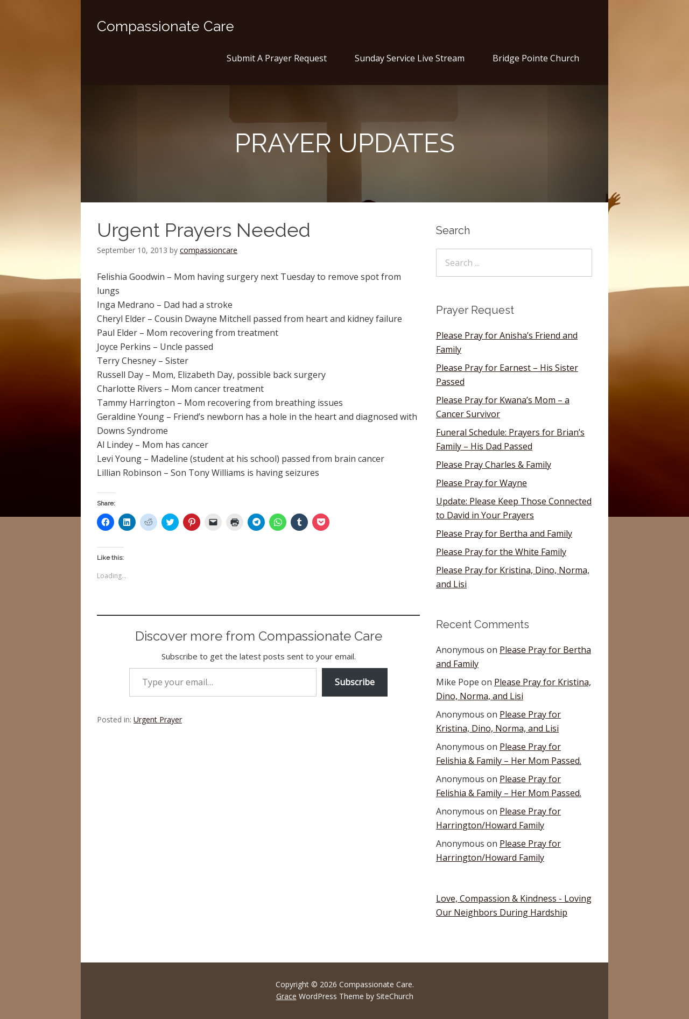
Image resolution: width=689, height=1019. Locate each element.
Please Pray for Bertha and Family (504, 533)
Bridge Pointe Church (536, 58)
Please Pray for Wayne (481, 483)
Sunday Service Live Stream (410, 58)
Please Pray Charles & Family (493, 464)
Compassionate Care (165, 26)
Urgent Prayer (157, 719)
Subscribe (355, 682)
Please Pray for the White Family (501, 552)
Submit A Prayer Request (277, 58)
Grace (286, 996)
